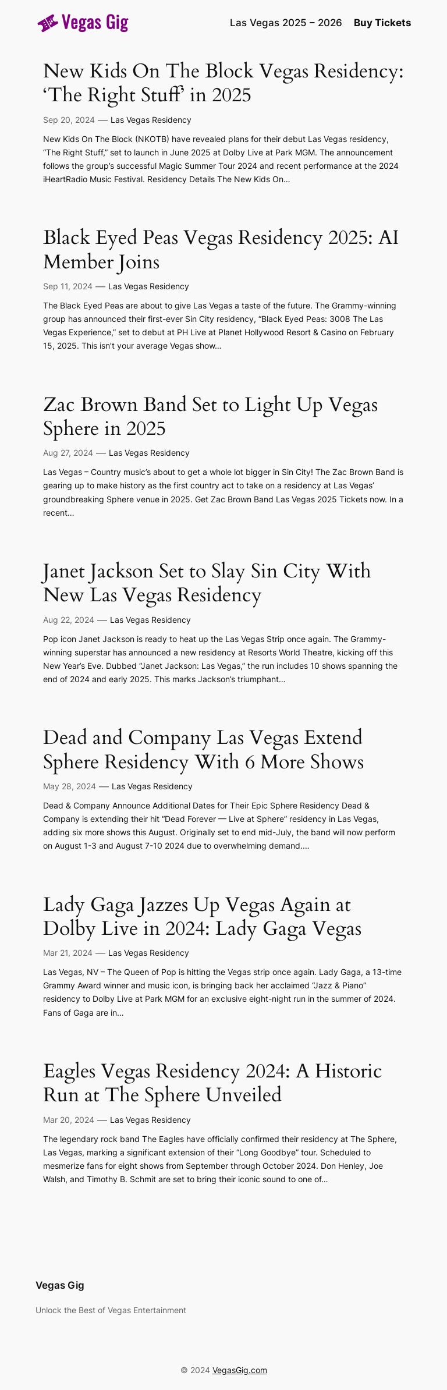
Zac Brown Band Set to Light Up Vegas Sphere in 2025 (210, 417)
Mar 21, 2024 (68, 953)
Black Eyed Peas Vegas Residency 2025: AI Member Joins (221, 250)
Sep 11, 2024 (68, 286)
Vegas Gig (60, 1285)
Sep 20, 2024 (69, 120)
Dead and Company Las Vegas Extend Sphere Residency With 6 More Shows (203, 750)
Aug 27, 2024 (68, 453)
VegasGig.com (239, 1370)
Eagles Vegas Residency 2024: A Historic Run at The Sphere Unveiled (212, 1083)
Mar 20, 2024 (68, 1120)
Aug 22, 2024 (68, 620)
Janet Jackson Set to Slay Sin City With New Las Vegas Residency (207, 583)
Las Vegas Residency (151, 120)
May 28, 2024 (69, 786)
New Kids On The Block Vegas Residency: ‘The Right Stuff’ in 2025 (223, 83)
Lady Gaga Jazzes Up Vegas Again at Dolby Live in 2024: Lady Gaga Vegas (202, 917)
